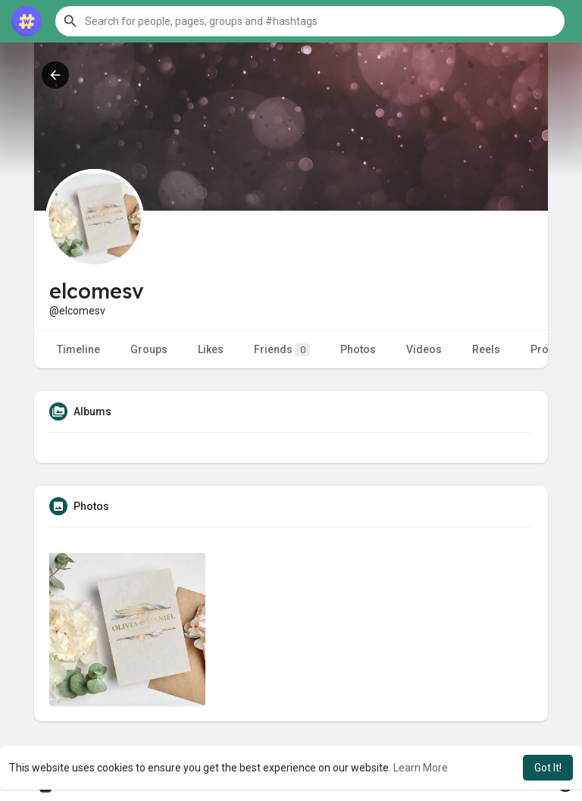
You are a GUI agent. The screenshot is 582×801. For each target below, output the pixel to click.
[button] (310, 21)
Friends (282, 349)
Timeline (78, 349)
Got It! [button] (548, 768)
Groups (148, 349)
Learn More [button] (420, 768)
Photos (358, 349)
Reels (486, 349)
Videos (424, 349)
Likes (211, 349)
